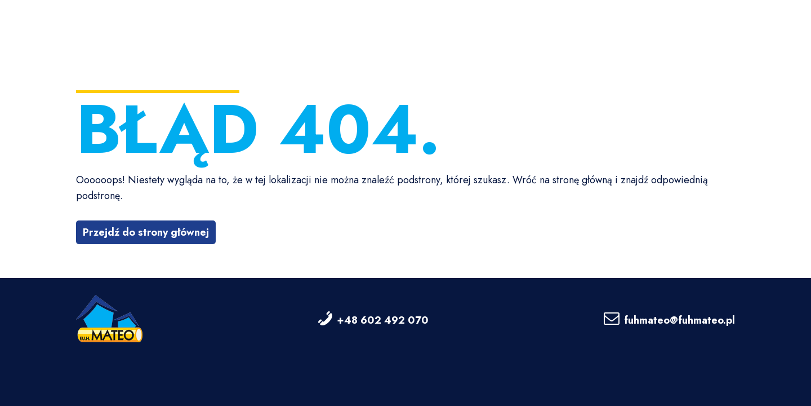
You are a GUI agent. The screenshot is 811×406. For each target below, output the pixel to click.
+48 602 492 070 (383, 320)
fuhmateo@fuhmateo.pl (679, 320)
